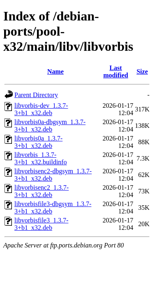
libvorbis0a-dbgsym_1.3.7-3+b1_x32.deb (49, 125)
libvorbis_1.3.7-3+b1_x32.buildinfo (40, 158)
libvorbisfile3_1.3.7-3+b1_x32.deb (41, 224)
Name (55, 71)
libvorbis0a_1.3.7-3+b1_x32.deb (38, 142)
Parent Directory (36, 94)
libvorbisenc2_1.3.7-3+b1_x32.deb (41, 191)
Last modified (115, 71)
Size (142, 71)
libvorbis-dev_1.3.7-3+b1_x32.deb (41, 109)
